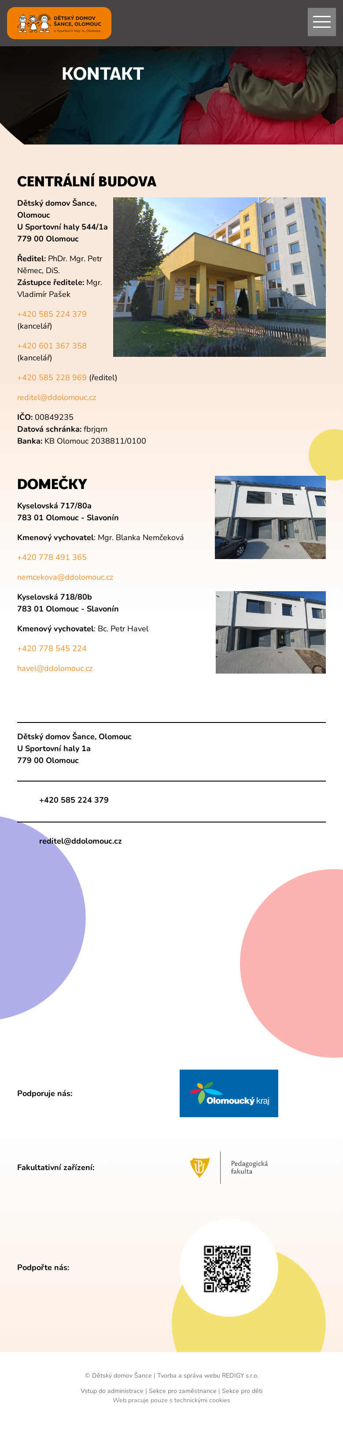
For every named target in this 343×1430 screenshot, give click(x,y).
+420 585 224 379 (52, 314)
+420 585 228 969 (52, 377)
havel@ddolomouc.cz (54, 668)
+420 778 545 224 (52, 648)
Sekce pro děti (242, 1391)
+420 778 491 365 (52, 557)
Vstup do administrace (113, 1391)
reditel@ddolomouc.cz (56, 397)
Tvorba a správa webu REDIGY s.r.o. (207, 1375)
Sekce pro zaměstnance (183, 1391)
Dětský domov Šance (122, 1375)
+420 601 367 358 (52, 346)
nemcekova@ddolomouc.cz (65, 577)
